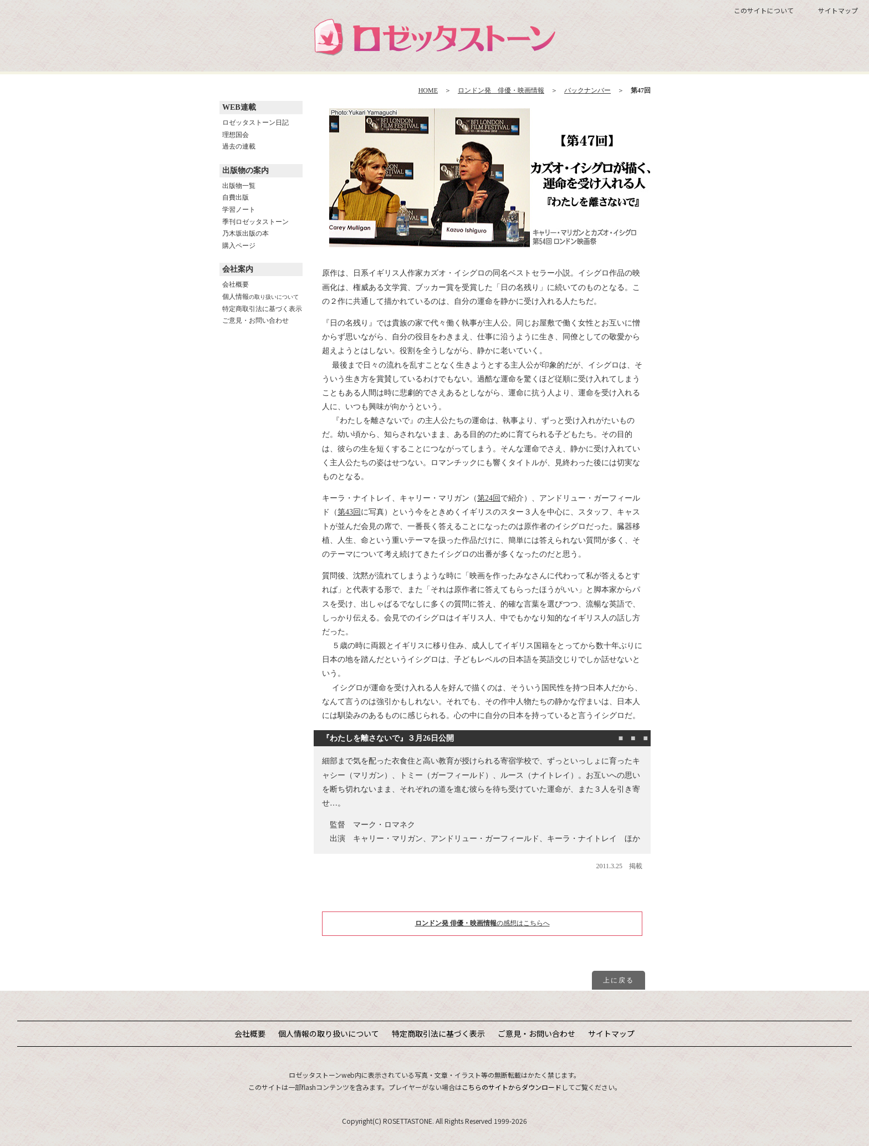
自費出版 (235, 197)
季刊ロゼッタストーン (255, 222)
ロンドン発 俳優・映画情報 (501, 90)
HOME (428, 90)
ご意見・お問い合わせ (255, 320)
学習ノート (238, 209)
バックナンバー (587, 90)
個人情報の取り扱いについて (328, 1033)
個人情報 (260, 296)
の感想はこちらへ (482, 923)
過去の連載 (238, 146)
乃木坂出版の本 (245, 233)
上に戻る (618, 980)
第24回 (488, 498)
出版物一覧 (238, 186)
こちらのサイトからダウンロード (511, 1087)
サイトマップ (838, 10)
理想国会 (235, 135)
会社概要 (235, 284)
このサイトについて (764, 10)
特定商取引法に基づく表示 (262, 309)
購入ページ (238, 245)
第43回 (349, 512)
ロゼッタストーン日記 (255, 122)
